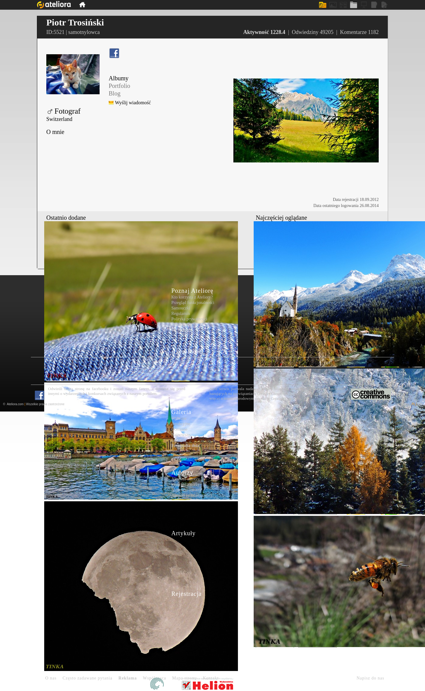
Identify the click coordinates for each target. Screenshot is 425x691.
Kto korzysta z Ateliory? (192, 297)
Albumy (119, 78)
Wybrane (178, 418)
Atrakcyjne (180, 424)
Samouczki (180, 308)
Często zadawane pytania (88, 678)
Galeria (181, 412)
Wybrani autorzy (185, 484)
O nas (51, 678)
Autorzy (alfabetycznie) (191, 495)
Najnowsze (180, 434)
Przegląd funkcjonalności (192, 302)
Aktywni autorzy (185, 479)
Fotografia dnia (185, 445)
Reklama (127, 678)
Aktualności (187, 351)
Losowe (178, 440)
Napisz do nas (370, 678)
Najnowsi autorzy (186, 490)
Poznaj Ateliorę (192, 290)
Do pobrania (182, 330)
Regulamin (180, 313)
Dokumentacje (183, 324)
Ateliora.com (15, 404)
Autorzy (182, 472)
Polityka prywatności (189, 319)
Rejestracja (186, 593)
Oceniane (179, 429)
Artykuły (183, 533)
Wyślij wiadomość (133, 102)
